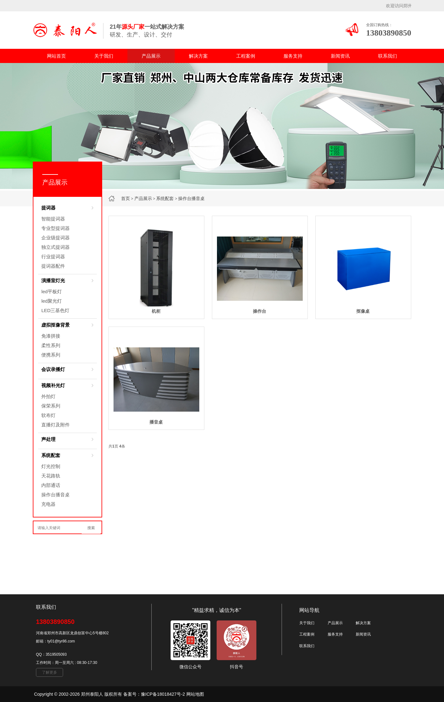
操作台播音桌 (191, 198)
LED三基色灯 (55, 310)
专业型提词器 (55, 228)
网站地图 (195, 694)
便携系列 (50, 354)
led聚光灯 (51, 301)
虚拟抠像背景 (55, 325)
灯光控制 (50, 466)
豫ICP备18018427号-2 (163, 694)
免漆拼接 (50, 336)
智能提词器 (53, 218)
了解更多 (49, 672)
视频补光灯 (53, 385)
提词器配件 (53, 266)
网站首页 (56, 56)
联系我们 (387, 56)
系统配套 (165, 198)
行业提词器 (53, 256)
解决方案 (198, 56)
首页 (125, 198)
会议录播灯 (53, 369)
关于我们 (103, 56)
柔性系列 (50, 345)
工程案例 (245, 56)
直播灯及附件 (55, 424)
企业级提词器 (55, 237)
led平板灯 (51, 291)
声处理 (48, 439)
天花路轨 (50, 475)
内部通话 (50, 485)
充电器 (48, 504)
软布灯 (48, 415)
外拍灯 (48, 396)
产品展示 (151, 56)
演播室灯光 (53, 280)
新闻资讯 (340, 56)
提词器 (48, 207)
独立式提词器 (55, 247)
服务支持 (292, 56)
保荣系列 (50, 405)
